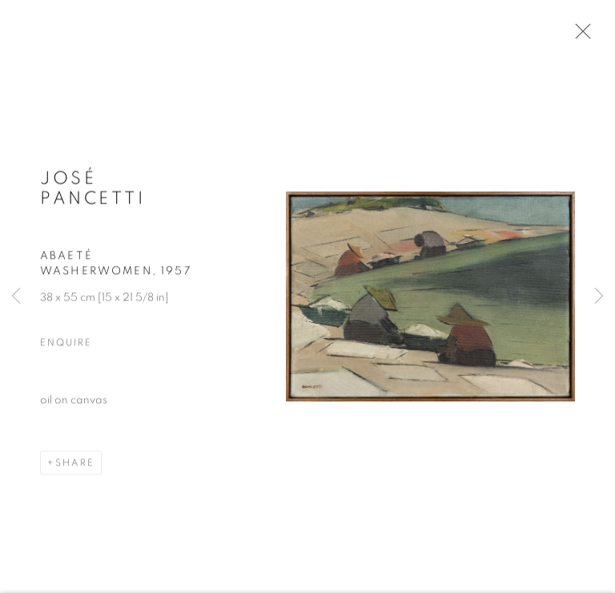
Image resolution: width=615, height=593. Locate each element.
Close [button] (579, 36)
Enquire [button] (65, 344)
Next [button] (599, 296)
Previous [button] (16, 296)
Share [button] (74, 464)
